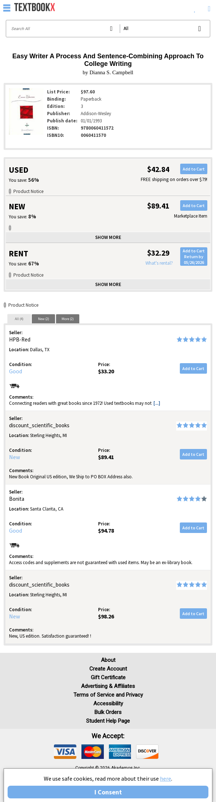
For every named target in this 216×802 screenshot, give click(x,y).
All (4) (19, 318)
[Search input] (108, 28)
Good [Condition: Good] (15, 371)
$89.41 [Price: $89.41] (106, 457)
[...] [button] (156, 403)
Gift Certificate (108, 677)
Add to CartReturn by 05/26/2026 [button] (194, 256)
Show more (108, 237)
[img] (65, 751)
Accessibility (108, 703)
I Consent (108, 792)
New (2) (43, 318)
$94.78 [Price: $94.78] (106, 530)
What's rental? (159, 263)
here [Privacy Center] (165, 778)
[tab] (19, 318)
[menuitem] (195, 7)
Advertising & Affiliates (108, 686)
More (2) (68, 318)
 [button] (6, 7)
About (108, 660)
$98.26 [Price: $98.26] (106, 616)
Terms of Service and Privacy (108, 695)
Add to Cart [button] (194, 169)
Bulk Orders (108, 712)
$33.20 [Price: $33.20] (106, 371)
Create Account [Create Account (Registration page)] (108, 668)
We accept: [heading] (108, 736)
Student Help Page (108, 721)
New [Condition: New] (14, 457)
